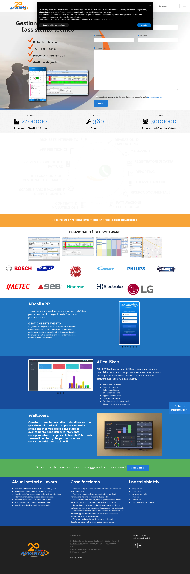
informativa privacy (155, 97)
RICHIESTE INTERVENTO (59, 140)
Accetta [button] (144, 25)
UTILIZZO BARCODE (150, 182)
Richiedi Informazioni (179, 408)
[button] (150, 6)
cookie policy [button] (106, 12)
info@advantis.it (143, 538)
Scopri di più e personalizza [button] (54, 25)
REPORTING (145, 172)
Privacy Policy (76, 558)
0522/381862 (141, 535)
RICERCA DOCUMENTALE (150, 192)
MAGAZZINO (140, 151)
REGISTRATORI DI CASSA (153, 161)
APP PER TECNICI (53, 149)
